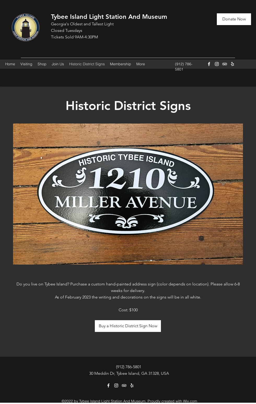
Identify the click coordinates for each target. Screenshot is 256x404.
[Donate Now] (234, 19)
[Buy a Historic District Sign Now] (128, 326)
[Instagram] (216, 64)
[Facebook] (209, 64)
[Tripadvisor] (224, 64)
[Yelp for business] (232, 64)
